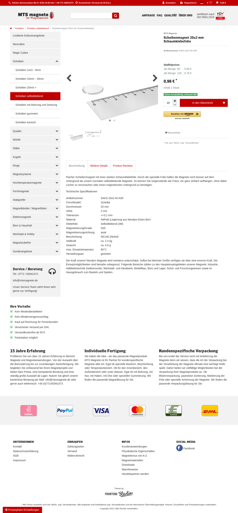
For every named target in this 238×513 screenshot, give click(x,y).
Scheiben (19, 28)
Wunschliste (172, 132)
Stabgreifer (19, 199)
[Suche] (115, 16)
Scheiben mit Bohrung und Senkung (36, 104)
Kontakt (17, 446)
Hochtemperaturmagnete (27, 182)
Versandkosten (192, 143)
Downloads (128, 464)
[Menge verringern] (175, 105)
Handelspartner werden (135, 473)
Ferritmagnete (21, 191)
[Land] (201, 3)
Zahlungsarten (75, 446)
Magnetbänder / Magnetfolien (30, 208)
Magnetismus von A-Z (134, 455)
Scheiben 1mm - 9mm (28, 70)
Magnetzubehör (22, 242)
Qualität (170, 15)
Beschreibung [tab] (77, 165)
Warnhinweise (130, 469)
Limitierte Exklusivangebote (28, 35)
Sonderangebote (22, 251)
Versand (72, 451)
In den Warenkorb (208, 103)
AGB (16, 455)
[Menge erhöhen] (175, 101)
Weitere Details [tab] (99, 165)
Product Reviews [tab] (123, 165)
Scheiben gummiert (26, 113)
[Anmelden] (169, 3)
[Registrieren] (188, 3)
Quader (17, 131)
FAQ (159, 15)
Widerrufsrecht (75, 455)
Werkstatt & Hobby (23, 234)
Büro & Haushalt (22, 225)
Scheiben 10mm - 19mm (29, 78)
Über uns (185, 15)
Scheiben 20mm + (25, 87)
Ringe (16, 165)
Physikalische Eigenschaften (138, 451)
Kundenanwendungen (134, 446)
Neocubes (19, 44)
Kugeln (17, 156)
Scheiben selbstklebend (38, 28)
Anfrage (148, 15)
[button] (196, 115)
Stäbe (16, 148)
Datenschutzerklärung (25, 451)
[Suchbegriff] (91, 16)
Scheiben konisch (25, 122)
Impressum (19, 460)
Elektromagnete (22, 216)
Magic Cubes (20, 52)
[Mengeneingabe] (168, 103)
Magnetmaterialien (132, 460)
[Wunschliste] (209, 3)
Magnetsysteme (22, 174)
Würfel (16, 139)
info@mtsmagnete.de (25, 280)
